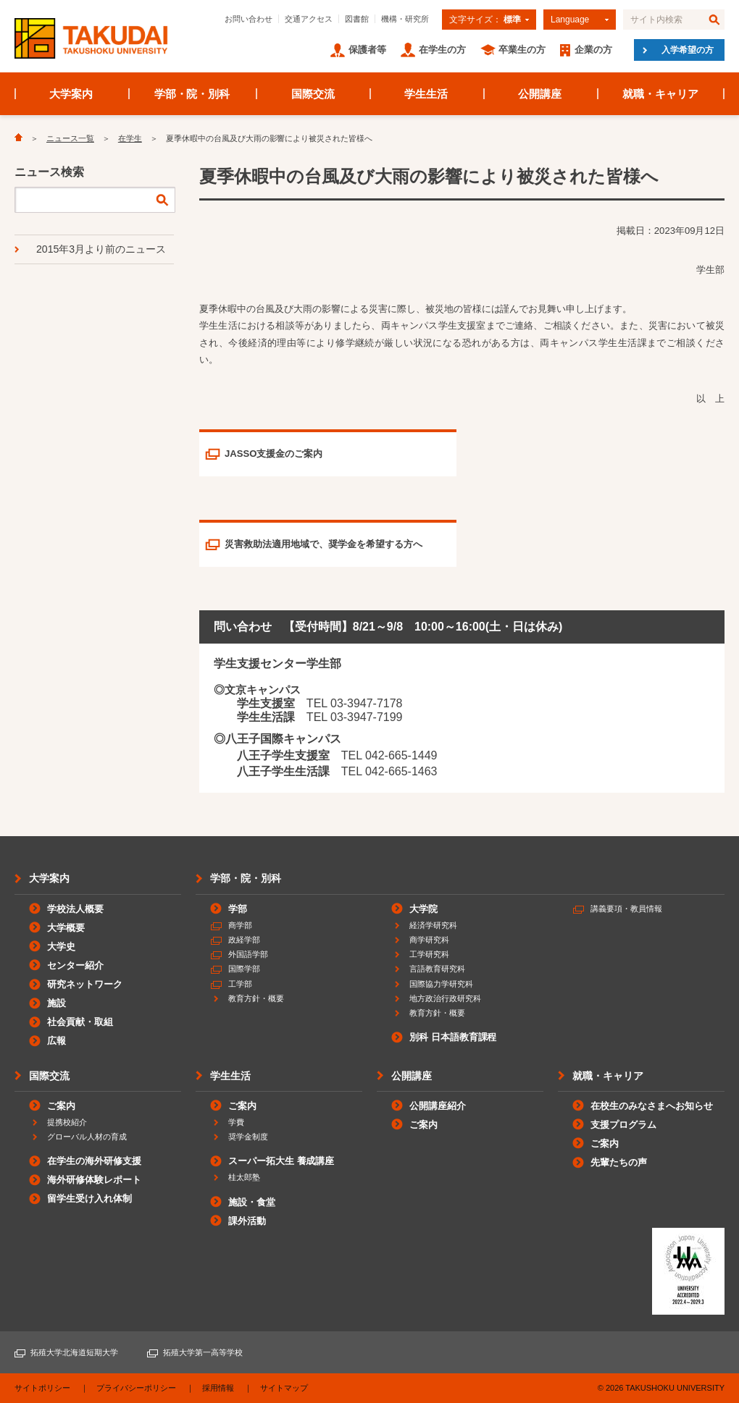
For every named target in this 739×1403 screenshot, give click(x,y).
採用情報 (218, 1387)
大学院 (423, 908)
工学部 (240, 983)
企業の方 (593, 49)
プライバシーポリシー (136, 1387)
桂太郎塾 (244, 1177)
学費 (236, 1122)
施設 (56, 1003)
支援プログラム (623, 1124)
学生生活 (426, 94)
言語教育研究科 (437, 968)
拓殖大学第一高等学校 (203, 1352)
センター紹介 (75, 965)
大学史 (61, 946)
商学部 (240, 925)
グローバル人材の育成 (87, 1136)
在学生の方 (442, 49)
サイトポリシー (42, 1387)
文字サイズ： (485, 19)
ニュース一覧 (70, 138)
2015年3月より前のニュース (101, 249)
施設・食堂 (251, 1202)
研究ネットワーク (84, 984)
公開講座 (539, 94)
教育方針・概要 (256, 998)
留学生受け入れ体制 (89, 1198)
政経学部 (244, 939)
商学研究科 (429, 939)
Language (570, 19)
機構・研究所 (405, 18)
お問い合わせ (248, 18)
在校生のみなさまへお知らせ (651, 1105)
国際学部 (244, 968)
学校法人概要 (75, 908)
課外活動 (247, 1220)
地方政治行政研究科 (445, 998)
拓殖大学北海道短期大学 (74, 1352)
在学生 (130, 138)
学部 (237, 908)
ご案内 (61, 1105)
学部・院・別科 (192, 94)
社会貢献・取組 (80, 1021)
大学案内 (71, 94)
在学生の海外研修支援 (94, 1160)
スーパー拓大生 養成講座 (281, 1160)
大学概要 (66, 927)
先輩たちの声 (618, 1162)
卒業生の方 (522, 49)
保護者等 (367, 49)
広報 (56, 1040)
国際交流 (313, 94)
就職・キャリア (660, 94)
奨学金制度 (248, 1136)
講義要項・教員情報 (626, 908)
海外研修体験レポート (94, 1179)
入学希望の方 (687, 50)
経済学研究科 (433, 925)
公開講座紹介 (437, 1105)
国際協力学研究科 (441, 983)
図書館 (357, 18)
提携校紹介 (67, 1122)
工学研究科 (429, 954)
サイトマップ (284, 1387)
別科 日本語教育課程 (452, 1037)
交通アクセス (309, 18)
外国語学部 (248, 954)
